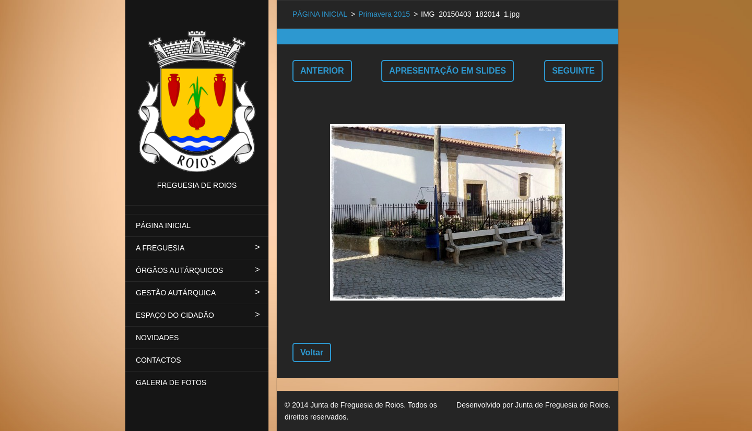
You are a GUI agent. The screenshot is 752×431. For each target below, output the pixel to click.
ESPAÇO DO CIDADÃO (175, 315)
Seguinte (573, 70)
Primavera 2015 (384, 14)
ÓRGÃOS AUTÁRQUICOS (179, 270)
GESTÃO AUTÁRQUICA (176, 293)
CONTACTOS (158, 360)
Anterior (322, 70)
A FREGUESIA (160, 248)
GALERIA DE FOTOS (171, 382)
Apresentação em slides (447, 70)
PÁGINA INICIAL (163, 225)
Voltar (311, 352)
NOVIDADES (157, 337)
